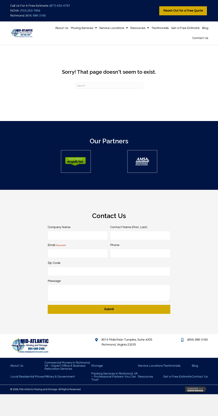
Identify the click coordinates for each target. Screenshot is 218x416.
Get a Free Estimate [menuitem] (177, 376)
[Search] (109, 86)
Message (54, 280)
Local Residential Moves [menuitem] (27, 376)
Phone (114, 244)
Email (57, 245)
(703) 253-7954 (30, 10)
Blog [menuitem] (195, 365)
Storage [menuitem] (97, 365)
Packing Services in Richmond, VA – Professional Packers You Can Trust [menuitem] (114, 376)
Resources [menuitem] (145, 376)
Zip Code (54, 262)
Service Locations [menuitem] (150, 365)
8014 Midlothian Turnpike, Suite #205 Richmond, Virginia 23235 (127, 342)
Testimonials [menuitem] (172, 365)
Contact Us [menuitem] (200, 376)
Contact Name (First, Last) (128, 227)
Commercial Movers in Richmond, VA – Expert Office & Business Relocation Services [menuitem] (67, 365)
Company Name (59, 227)
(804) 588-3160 (35, 15)
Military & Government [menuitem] (59, 376)
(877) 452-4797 (60, 5)
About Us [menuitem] (16, 365)
